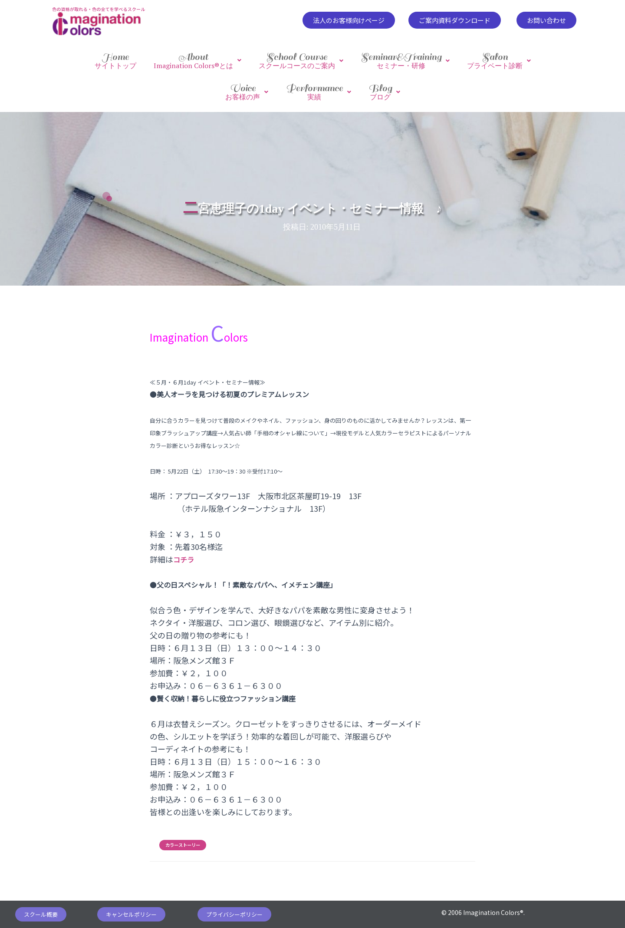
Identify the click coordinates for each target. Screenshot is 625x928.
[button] (349, 20)
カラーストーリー (182, 836)
